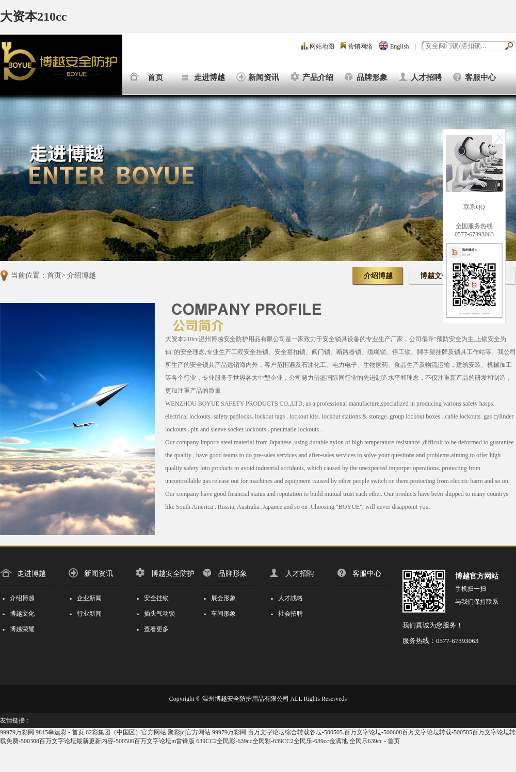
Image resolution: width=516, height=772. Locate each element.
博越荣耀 (17, 629)
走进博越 (209, 77)
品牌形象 (372, 77)
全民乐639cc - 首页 (374, 741)
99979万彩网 (17, 732)
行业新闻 (84, 613)
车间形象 (218, 613)
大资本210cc (33, 16)
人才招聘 (426, 77)
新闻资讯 (263, 77)
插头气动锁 (154, 613)
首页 (155, 77)
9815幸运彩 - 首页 (60, 732)
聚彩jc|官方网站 (189, 732)
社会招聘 (285, 613)
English (399, 46)
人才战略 (285, 598)
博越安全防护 (164, 573)
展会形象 (218, 598)
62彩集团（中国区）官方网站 (126, 732)
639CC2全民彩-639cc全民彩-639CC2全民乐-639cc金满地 (271, 741)
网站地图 (322, 46)
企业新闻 (84, 598)
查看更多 (151, 629)
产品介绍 (317, 77)
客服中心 (480, 77)
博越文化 (434, 276)
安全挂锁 (151, 598)
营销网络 (360, 46)
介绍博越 (81, 275)
